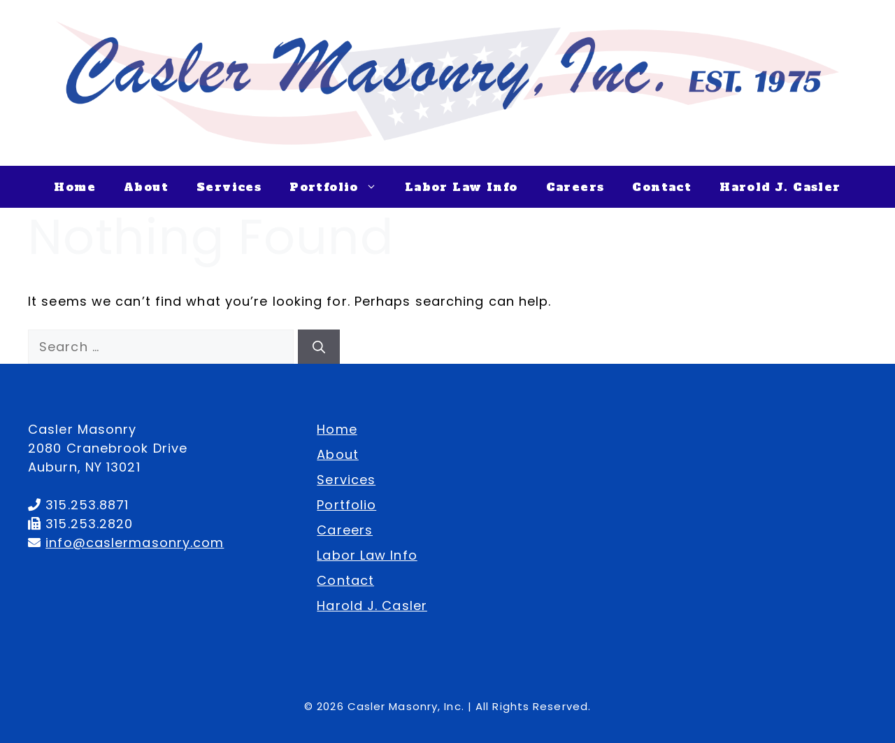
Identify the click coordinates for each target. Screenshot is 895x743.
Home (75, 186)
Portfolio (340, 187)
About (146, 186)
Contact (662, 186)
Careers (575, 186)
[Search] (319, 347)
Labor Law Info (461, 186)
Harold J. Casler (779, 186)
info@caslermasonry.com (134, 542)
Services (229, 186)
